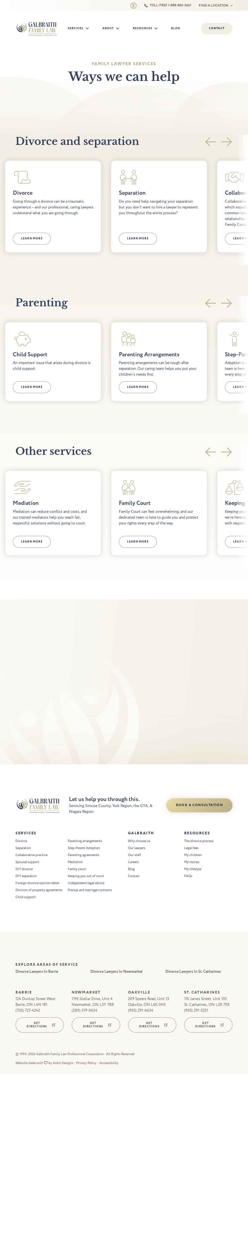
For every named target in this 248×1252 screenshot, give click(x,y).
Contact (134, 876)
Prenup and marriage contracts (90, 890)
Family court (77, 869)
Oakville (139, 993)
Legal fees (191, 848)
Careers (133, 862)
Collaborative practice (31, 855)
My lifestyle (192, 869)
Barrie (23, 993)
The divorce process (199, 841)
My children (193, 855)
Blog (175, 28)
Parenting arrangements (85, 841)
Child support (25, 897)
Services (76, 28)
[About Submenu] (119, 28)
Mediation (75, 862)
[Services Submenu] (89, 28)
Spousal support (27, 862)
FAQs (188, 876)
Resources (143, 28)
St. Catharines (202, 993)
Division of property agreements (38, 890)
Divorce (21, 841)
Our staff (134, 855)
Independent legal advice (86, 883)
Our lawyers (136, 848)
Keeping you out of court (86, 876)
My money (191, 862)
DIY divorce (24, 869)
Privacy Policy (86, 1063)
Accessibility (108, 1063)
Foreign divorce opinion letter (37, 883)
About (108, 28)
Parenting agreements (83, 855)
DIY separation (26, 876)
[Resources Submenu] (157, 28)
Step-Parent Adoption (84, 848)
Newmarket (86, 993)
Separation (23, 848)
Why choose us (139, 841)
